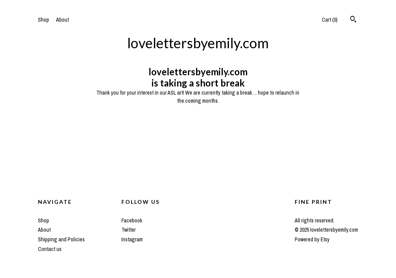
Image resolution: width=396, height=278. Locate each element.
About (62, 19)
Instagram (132, 239)
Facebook (131, 220)
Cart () (330, 19)
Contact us (49, 249)
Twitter (128, 229)
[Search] (353, 20)
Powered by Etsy (312, 239)
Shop (43, 19)
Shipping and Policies (61, 239)
